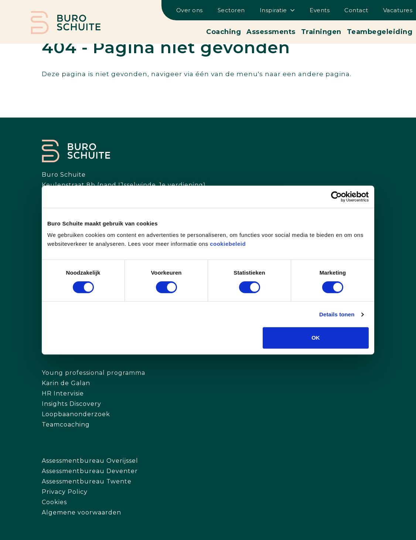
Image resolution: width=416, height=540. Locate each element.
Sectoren (231, 10)
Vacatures (398, 10)
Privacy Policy (65, 491)
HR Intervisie (63, 393)
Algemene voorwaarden (81, 512)
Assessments (271, 32)
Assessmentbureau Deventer (90, 471)
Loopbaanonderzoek (76, 414)
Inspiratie (273, 10)
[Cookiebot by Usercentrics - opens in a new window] (336, 196)
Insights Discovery (71, 403)
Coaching (223, 32)
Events (320, 10)
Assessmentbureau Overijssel (90, 460)
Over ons (189, 10)
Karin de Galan (66, 383)
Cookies (54, 502)
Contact (356, 10)
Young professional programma (93, 372)
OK (315, 337)
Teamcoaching (66, 424)
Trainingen (321, 32)
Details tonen (336, 314)
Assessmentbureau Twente (87, 481)
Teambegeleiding (380, 32)
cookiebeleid (228, 244)
